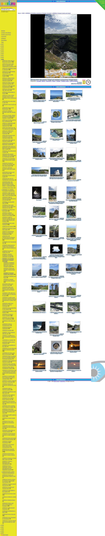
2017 (2, 44)
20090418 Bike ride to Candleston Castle (8, 367)
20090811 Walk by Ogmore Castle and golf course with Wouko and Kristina (8, 219)
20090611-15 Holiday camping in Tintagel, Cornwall (8, 260)
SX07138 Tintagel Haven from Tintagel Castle (56, 140)
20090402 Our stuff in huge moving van (8, 398)
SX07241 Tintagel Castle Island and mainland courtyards (40, 217)
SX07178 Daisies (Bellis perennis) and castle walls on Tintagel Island (56, 159)
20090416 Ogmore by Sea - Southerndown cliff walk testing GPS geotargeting (9, 372)
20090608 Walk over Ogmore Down (7, 284)
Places (53, 81)
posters (103, 2)
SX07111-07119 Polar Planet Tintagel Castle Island (57, 122)
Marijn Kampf (56, 381)
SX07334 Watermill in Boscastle (40, 354)
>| (69, 1)
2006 (2, 529)
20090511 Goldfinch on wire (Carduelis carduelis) (9, 336)
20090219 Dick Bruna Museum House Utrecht (8, 454)
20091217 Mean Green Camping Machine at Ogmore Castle (8, 79)
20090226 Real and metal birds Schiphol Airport (9, 438)
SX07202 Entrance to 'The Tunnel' (74, 180)
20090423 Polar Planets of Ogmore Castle (9, 361)
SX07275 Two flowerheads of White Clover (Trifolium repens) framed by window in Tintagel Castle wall (56, 256)
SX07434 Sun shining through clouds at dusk (74, 352)
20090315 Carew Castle (8, 418)
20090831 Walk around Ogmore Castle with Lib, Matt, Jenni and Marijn (8, 194)
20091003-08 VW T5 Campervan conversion (8, 179)
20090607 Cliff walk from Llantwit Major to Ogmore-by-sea (9, 294)
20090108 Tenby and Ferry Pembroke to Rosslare (7, 505)
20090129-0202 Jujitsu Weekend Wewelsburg (8, 472)
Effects (43, 81)
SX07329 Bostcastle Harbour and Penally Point (74, 332)
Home (19, 13)
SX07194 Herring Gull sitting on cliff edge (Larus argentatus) (57, 178)
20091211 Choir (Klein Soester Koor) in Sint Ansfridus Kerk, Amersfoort (9, 97)
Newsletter (4, 40)
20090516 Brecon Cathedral (7, 328)
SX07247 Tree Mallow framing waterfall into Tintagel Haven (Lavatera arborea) (73, 219)
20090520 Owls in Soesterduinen (7, 324)
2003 (2, 532)
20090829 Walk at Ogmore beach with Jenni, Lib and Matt (9, 199)
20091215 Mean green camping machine (8, 83)
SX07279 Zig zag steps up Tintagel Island (74, 255)
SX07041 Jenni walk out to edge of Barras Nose (57, 101)
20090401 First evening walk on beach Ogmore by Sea (9, 403)
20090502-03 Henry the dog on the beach (8, 353)
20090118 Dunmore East (9, 493)
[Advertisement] (8, 21)
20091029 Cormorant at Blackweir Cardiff (8, 144)
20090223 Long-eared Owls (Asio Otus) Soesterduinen (8, 446)
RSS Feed (4, 534)
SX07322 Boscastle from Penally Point (74, 313)
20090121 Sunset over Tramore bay (8, 488)
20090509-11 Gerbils (7, 340)
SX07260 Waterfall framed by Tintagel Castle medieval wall (56, 238)
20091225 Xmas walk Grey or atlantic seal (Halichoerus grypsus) (8, 65)
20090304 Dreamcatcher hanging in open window (8, 434)
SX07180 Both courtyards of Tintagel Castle (73, 161)
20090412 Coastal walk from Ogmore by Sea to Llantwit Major (8, 377)
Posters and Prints (6, 34)
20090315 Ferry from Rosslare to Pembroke (8, 422)
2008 (2, 525)
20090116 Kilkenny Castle (9, 497)
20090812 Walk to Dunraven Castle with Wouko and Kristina (8, 214)
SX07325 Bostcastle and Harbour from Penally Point (57, 335)
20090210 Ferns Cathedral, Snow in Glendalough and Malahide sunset (7, 467)
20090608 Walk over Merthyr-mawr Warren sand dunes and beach (8, 288)
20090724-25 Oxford (7, 226)
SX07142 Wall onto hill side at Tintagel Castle (39, 159)
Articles (3, 30)
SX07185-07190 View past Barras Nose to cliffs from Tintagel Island (39, 175)
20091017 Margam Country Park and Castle (8, 168)
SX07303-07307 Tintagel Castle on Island (39, 291)
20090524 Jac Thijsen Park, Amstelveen (8, 318)
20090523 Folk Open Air (8, 320)
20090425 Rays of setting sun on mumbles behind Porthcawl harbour (9, 357)
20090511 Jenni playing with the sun (8, 333)
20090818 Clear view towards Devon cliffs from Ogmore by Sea (9, 206)
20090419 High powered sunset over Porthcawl (8, 364)
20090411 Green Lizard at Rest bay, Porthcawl (9, 381)
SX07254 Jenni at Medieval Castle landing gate (39, 236)
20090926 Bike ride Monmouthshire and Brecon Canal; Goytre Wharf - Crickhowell (8, 183)
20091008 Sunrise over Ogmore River (8, 173)
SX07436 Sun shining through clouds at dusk (39, 371)
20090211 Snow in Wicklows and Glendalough (7, 463)
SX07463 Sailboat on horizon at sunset (74, 371)
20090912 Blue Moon (8, 187)
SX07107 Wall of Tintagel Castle (40, 122)
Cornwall (38, 81)
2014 (2, 49)
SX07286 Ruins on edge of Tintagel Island (39, 277)
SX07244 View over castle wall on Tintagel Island (56, 219)
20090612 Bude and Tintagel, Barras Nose (9, 269)
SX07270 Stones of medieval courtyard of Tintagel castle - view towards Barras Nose (73, 239)
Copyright (3, 36)
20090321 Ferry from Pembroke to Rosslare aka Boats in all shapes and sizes (9, 411)
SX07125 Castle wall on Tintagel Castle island (39, 142)
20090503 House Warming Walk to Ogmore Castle (9, 349)
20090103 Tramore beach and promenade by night (9, 521)
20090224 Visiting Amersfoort (7, 442)
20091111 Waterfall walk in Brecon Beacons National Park (8, 124)
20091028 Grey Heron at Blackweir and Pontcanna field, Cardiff (9, 148)
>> (67, 1)
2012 (2, 53)
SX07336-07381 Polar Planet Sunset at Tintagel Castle (56, 353)
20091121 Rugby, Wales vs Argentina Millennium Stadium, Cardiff (8, 117)
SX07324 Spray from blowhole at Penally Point (39, 332)
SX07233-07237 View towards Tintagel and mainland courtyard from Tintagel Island (54, 79)
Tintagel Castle (65, 81)
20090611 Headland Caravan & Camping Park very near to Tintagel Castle (9, 264)
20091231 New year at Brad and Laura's (8, 61)
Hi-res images (102, 0)
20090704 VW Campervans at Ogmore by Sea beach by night (8, 237)
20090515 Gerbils (7, 330)
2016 (2, 46)
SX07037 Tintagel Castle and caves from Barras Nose (39, 101)
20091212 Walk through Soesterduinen (8, 86)
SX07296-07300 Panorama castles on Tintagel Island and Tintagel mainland (74, 273)
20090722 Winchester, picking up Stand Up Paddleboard (8, 233)
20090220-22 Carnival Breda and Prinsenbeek (8, 449)
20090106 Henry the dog (8, 514)
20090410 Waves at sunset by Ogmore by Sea (9, 384)
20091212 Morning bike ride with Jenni (8, 89)
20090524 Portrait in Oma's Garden (7, 315)
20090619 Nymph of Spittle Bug (7, 251)
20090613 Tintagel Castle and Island (9, 273)
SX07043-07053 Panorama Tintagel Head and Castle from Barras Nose (73, 99)
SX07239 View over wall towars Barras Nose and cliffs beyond (73, 200)
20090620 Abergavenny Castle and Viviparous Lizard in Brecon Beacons (9, 246)
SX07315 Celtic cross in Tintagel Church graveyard (74, 296)
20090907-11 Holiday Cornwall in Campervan (8, 190)
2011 (2, 55)
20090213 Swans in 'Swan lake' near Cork (9, 458)
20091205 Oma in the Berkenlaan (8, 108)
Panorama (48, 81)
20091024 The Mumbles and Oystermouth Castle (8, 159)
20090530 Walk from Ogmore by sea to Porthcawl (7, 305)
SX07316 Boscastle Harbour (39, 312)
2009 (2, 59)
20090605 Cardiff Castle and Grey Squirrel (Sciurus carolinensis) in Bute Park (9, 299)
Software (3, 38)
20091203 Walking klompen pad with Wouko (9, 111)
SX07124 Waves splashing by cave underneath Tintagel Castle (73, 120)
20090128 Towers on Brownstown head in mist (9, 475)
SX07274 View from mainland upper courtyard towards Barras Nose (39, 257)
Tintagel (58, 81)
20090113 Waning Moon (8, 500)
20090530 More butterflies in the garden (9, 308)
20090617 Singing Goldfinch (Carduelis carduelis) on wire (7, 255)
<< (55, 1)
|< (52, 1)
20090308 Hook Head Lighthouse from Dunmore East (9, 427)
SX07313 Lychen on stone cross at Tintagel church (56, 296)
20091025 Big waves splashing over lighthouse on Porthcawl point (9, 155)
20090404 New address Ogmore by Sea (8, 395)
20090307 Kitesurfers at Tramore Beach (8, 431)
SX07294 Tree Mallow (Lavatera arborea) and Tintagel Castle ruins (56, 277)
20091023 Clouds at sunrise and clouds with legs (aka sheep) (8, 164)
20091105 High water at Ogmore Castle (8, 140)
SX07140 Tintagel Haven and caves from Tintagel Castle (74, 142)
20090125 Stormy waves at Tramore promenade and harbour (8, 481)
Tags (2, 42)
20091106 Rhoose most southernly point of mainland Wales (8, 137)
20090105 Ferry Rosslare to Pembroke (9, 518)
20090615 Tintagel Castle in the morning (9, 280)
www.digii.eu (62, 381)
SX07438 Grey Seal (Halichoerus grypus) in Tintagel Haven (57, 371)
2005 (2, 531)
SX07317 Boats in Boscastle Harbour (57, 313)
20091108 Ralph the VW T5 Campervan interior (8, 128)
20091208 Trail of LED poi (9, 104)
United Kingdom (73, 81)
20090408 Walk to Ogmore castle (7, 389)
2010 (2, 57)
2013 (2, 51)
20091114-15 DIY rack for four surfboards (9, 120)
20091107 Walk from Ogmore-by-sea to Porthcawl (7, 132)
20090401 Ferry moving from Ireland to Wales (8, 406)
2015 (2, 47)
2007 (2, 527)
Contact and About (6, 32)
